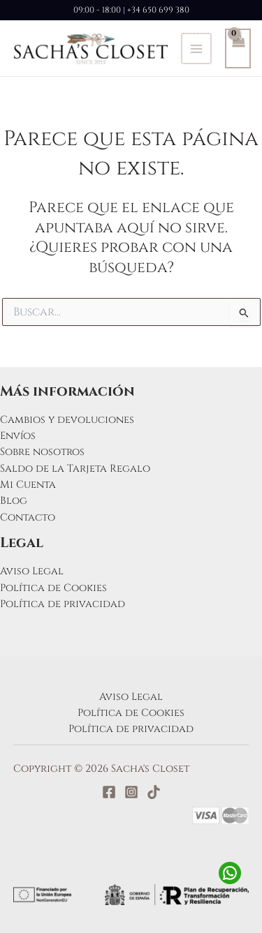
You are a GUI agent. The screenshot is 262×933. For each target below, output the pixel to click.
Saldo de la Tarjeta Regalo (75, 468)
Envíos (18, 435)
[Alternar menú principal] (196, 48)
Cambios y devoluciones (67, 419)
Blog (13, 500)
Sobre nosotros (42, 451)
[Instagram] (131, 792)
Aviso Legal (32, 571)
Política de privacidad (62, 604)
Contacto (27, 517)
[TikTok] (154, 792)
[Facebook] (109, 792)
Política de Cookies (53, 588)
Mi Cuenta (28, 484)
